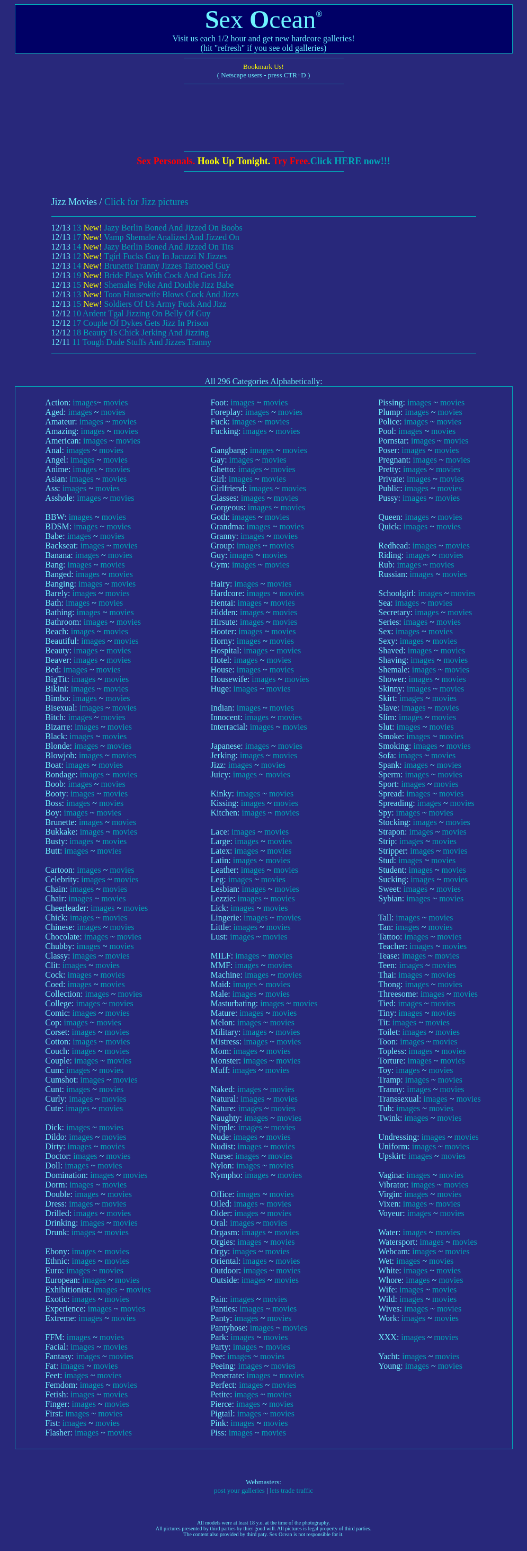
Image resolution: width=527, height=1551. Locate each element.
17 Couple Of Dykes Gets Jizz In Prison (140, 322)
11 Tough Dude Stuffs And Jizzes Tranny (141, 342)
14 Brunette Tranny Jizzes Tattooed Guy (151, 265)
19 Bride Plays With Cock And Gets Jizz (152, 275)
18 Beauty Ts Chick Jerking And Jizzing (141, 332)
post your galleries (239, 1490)
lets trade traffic (291, 1490)
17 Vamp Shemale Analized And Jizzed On (156, 237)
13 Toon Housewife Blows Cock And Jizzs (156, 294)
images (84, 402)
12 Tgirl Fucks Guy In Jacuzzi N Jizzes (150, 256)
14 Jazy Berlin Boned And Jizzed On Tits (153, 246)
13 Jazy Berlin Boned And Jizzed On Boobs (158, 227)
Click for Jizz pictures (146, 202)
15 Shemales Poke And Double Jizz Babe (153, 284)
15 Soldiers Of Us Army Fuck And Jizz (150, 303)
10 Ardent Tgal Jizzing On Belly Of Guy (142, 313)
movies (115, 402)
